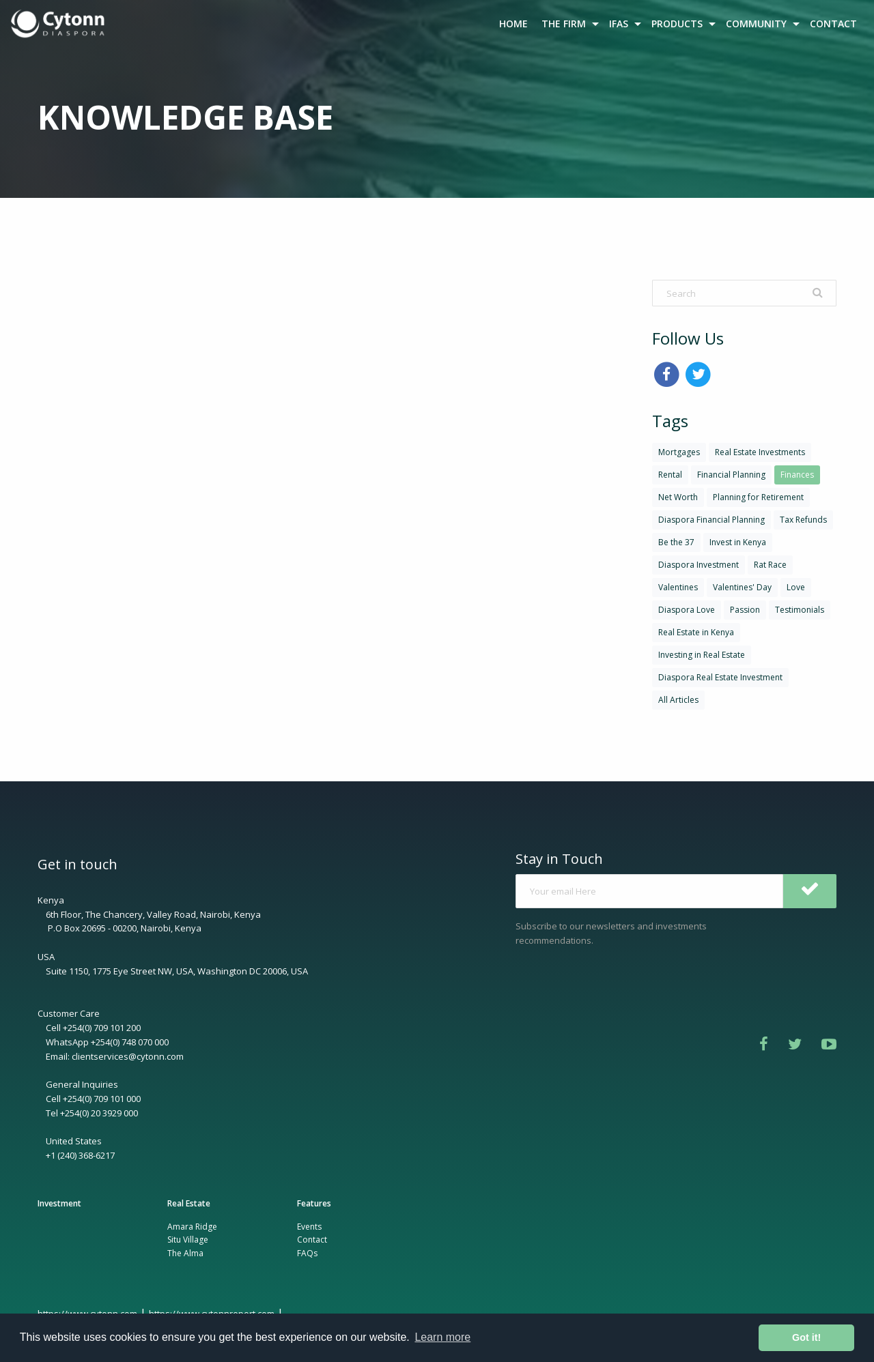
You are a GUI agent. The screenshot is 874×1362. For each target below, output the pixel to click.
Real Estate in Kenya (696, 632)
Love (796, 587)
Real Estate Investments (760, 452)
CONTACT (833, 23)
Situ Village (187, 1239)
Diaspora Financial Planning (711, 519)
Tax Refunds (803, 519)
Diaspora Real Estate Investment (720, 677)
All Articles (678, 700)
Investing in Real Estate (701, 655)
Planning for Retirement (758, 497)
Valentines (678, 587)
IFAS (618, 23)
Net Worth (678, 497)
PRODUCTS (677, 23)
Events (309, 1226)
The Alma (185, 1253)
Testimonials (799, 609)
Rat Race (770, 564)
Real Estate (188, 1203)
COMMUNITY (756, 23)
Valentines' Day (742, 587)
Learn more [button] (442, 1337)
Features (314, 1203)
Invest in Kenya (737, 542)
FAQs (307, 1253)
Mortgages (679, 452)
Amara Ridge (192, 1226)
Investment (59, 1203)
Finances (797, 474)
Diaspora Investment (698, 564)
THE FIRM (563, 23)
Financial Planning (731, 474)
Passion (745, 609)
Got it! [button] (806, 1337)
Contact (312, 1239)
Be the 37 (676, 542)
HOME (513, 23)
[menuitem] (59, 24)
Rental (670, 474)
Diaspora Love (686, 609)
